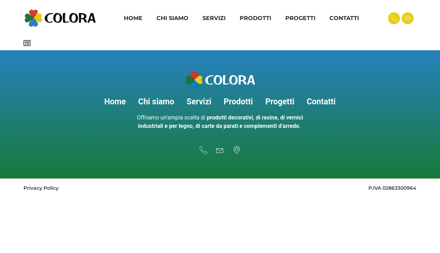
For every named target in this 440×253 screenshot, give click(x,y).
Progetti (300, 18)
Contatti (344, 18)
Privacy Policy (41, 185)
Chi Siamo (172, 18)
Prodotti (255, 18)
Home (133, 18)
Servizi (214, 18)
